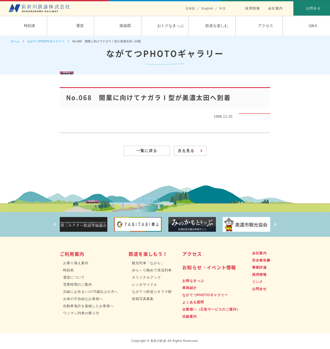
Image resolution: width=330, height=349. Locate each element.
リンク (257, 282)
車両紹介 (189, 288)
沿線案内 (189, 316)
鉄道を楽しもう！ (148, 253)
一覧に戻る (145, 151)
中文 (222, 8)
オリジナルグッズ (146, 277)
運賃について (74, 277)
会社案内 (275, 8)
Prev (54, 224)
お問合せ (259, 289)
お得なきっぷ (193, 281)
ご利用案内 (72, 253)
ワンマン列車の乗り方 (81, 313)
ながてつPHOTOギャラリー (205, 295)
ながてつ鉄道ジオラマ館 (152, 292)
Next (275, 224)
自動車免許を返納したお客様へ (88, 306)
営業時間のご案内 (77, 284)
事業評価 (259, 267)
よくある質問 (193, 302)
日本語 (190, 8)
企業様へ (211, 309)
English (207, 8)
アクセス (192, 253)
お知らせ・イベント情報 (209, 267)
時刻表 (68, 270)
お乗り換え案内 (75, 263)
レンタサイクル (144, 284)
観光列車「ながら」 (148, 263)
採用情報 (252, 8)
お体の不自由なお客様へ (83, 299)
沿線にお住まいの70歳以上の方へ (90, 292)
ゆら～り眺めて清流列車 (152, 270)
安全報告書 (261, 260)
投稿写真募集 (143, 299)
